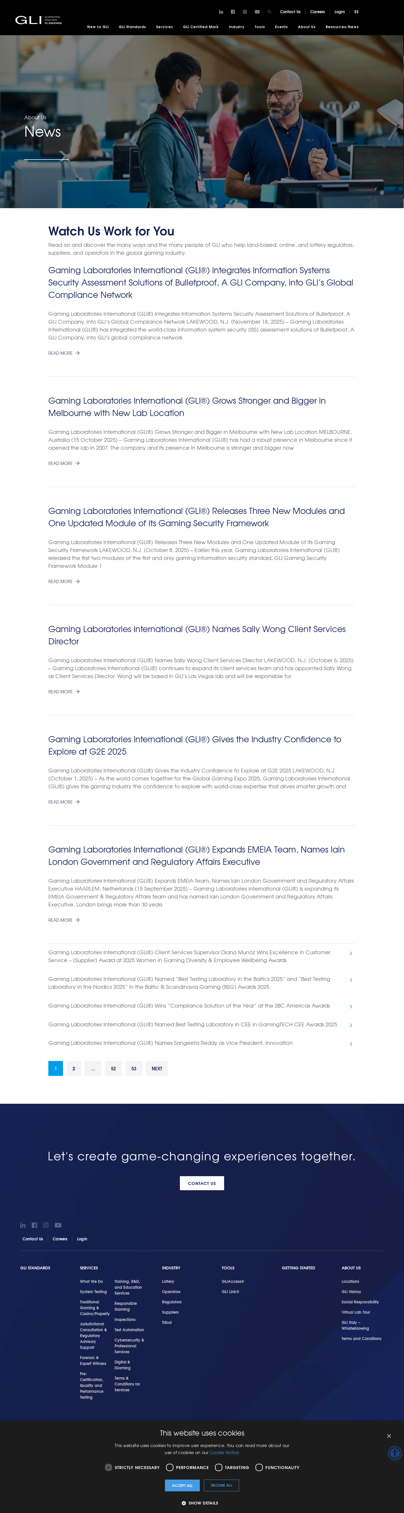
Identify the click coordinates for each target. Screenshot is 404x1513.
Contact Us (290, 11)
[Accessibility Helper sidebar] (395, 1453)
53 (141, 1070)
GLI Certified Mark (201, 26)
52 (118, 1070)
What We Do (91, 1284)
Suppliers (170, 1315)
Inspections (125, 1322)
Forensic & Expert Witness (93, 1363)
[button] (202, 1503)
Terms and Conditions (361, 1341)
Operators (171, 1294)
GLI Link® (230, 1294)
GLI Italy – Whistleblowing (355, 1328)
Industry (237, 26)
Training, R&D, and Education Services (128, 1290)
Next (166, 1070)
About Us (307, 26)
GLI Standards (132, 26)
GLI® (39, 20)
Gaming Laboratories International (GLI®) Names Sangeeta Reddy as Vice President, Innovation (170, 1044)
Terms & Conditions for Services (127, 1386)
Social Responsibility (360, 1304)
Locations (350, 1284)
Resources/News (342, 26)
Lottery (168, 1284)
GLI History (351, 1294)
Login (340, 11)
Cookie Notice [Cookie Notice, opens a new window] (224, 1452)
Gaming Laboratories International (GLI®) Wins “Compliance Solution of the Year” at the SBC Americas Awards (189, 1006)
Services (164, 26)
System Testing (93, 1294)
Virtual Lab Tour (356, 1315)
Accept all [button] (182, 1485)
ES (356, 11)
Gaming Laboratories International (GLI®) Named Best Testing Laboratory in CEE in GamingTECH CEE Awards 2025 (192, 1025)
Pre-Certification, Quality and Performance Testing (91, 1388)
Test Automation (129, 1332)
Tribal (167, 1325)
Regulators (172, 1304)
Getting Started (298, 1271)
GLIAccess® (233, 1284)
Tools (260, 26)
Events (281, 26)
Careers (317, 11)
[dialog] (202, 1467)
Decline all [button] (221, 1485)
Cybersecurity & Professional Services (129, 1348)
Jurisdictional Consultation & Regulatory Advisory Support (93, 1338)
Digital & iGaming (123, 1367)
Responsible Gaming (126, 1309)
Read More (60, 353)
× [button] (388, 1436)
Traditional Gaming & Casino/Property (95, 1310)
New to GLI (98, 26)
